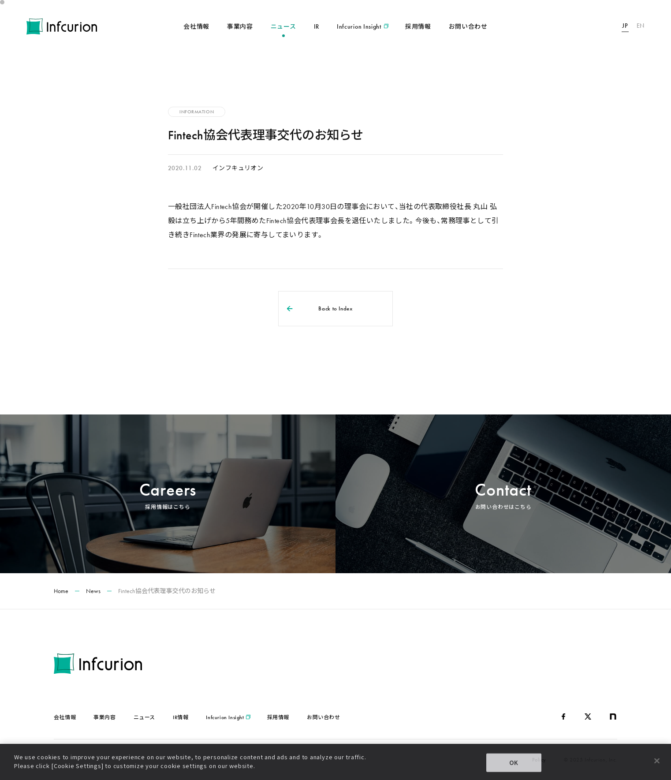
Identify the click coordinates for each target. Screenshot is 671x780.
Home (61, 591)
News (93, 591)
